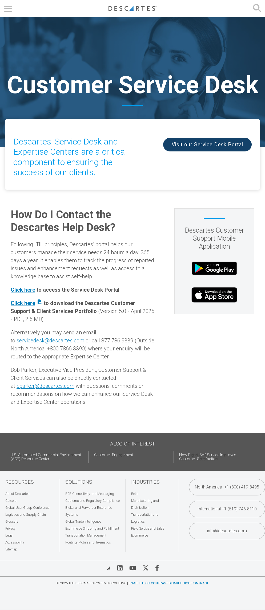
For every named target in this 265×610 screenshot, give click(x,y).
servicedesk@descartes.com (50, 340)
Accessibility (14, 542)
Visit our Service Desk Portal (207, 145)
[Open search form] (257, 8)
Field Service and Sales (147, 528)
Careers (11, 501)
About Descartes (17, 494)
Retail (135, 494)
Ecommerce (139, 535)
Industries (145, 482)
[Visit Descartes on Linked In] (120, 568)
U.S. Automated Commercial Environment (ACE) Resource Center (46, 457)
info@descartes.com (227, 530)
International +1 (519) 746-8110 (227, 508)
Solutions (78, 482)
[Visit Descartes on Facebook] (157, 568)
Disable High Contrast (188, 583)
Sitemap (11, 549)
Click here (23, 290)
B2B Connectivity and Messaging (89, 494)
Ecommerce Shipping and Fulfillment (92, 528)
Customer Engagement (113, 455)
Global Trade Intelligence (83, 521)
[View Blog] (108, 568)
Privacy (10, 528)
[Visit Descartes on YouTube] (132, 568)
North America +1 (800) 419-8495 (227, 487)
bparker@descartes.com (45, 386)
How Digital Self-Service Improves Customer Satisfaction (207, 457)
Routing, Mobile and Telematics (88, 542)
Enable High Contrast (148, 583)
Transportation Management (85, 535)
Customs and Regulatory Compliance (92, 501)
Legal (9, 535)
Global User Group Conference (27, 508)
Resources (19, 482)
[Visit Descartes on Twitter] (145, 568)
